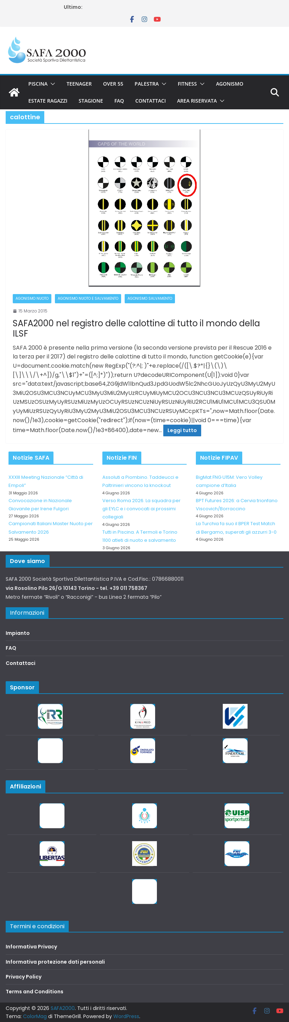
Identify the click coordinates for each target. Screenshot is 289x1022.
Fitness (187, 83)
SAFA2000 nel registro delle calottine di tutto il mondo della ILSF (136, 328)
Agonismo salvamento (150, 298)
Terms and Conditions (34, 991)
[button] (51, 84)
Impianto (18, 633)
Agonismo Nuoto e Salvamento (88, 298)
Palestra (147, 83)
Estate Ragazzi (47, 100)
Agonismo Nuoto (32, 298)
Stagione (91, 100)
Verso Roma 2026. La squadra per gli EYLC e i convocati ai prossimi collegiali (141, 509)
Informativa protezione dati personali (55, 961)
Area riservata (197, 100)
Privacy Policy (23, 976)
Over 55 (113, 83)
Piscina (37, 83)
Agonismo (229, 83)
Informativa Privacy (31, 946)
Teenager (79, 83)
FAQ (119, 100)
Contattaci (150, 100)
